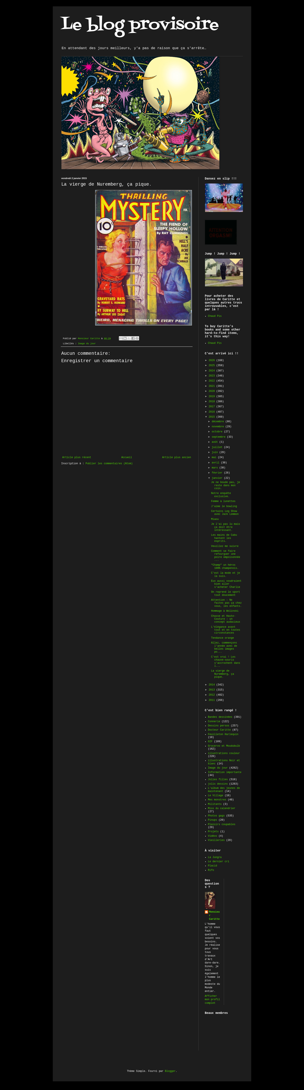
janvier (218, 478)
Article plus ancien (176, 457)
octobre (218, 431)
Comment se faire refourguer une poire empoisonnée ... (225, 556)
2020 (212, 391)
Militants (215, 804)
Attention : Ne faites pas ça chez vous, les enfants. (226, 603)
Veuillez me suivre (225, 546)
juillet (218, 447)
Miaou (215, 519)
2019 (212, 396)
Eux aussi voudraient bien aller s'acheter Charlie (226, 584)
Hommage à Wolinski (225, 611)
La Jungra (215, 857)
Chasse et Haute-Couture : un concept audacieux (225, 619)
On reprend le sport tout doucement (225, 593)
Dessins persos (218, 725)
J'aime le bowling (224, 506)
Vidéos (212, 836)
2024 (212, 370)
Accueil (126, 457)
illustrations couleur (224, 753)
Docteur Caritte (219, 729)
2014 (212, 684)
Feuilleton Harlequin (223, 734)
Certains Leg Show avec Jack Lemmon (225, 513)
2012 (212, 694)
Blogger (170, 1071)
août (215, 442)
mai (215, 457)
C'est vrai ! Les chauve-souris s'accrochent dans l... (225, 662)
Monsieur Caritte (214, 916)
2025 (212, 365)
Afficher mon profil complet (212, 1000)
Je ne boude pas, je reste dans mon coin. (225, 485)
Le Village (215, 795)
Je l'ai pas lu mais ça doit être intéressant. (225, 527)
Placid (212, 865)
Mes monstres (217, 799)
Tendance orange (222, 638)
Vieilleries (216, 840)
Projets (213, 831)
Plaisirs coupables (221, 824)
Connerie (214, 721)
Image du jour (87, 343)
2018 (212, 401)
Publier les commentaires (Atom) (109, 463)
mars (215, 467)
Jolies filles (218, 779)
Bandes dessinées (220, 717)
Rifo (211, 870)
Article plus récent (76, 457)
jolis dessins (218, 783)
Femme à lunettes (223, 501)
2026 (212, 360)
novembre (218, 426)
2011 (212, 700)
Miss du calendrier (221, 808)
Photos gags (216, 815)
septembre (219, 437)
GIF (210, 741)
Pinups (212, 820)
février (218, 472)
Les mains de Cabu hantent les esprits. (224, 538)
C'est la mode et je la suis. (225, 574)
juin (215, 452)
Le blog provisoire (140, 25)
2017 (212, 406)
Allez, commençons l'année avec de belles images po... (224, 647)
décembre (218, 421)
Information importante (224, 772)
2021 (212, 386)
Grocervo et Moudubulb (224, 746)
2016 (212, 411)
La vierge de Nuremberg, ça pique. (222, 674)
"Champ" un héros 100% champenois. (225, 566)
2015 (212, 416)
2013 (212, 689)
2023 (212, 375)
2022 (212, 380)
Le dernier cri (218, 861)
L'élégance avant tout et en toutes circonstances (225, 630)
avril (216, 462)
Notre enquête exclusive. (221, 495)
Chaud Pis (215, 316)
